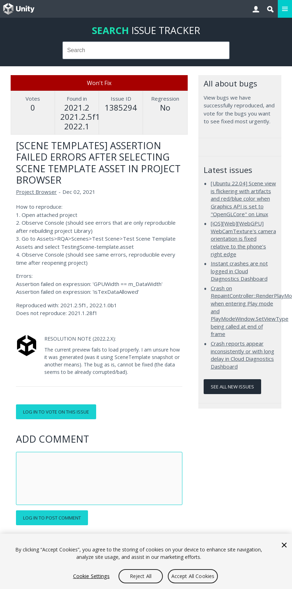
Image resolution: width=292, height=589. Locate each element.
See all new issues (232, 386)
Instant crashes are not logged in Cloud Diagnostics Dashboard (239, 271)
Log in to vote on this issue (56, 412)
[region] (146, 561)
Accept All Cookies (193, 576)
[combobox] (146, 50)
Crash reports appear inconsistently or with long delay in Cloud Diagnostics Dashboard (242, 355)
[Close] (284, 545)
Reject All (140, 576)
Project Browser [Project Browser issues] (36, 191)
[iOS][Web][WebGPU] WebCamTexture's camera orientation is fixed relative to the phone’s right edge (243, 238)
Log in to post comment (52, 518)
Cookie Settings (91, 576)
